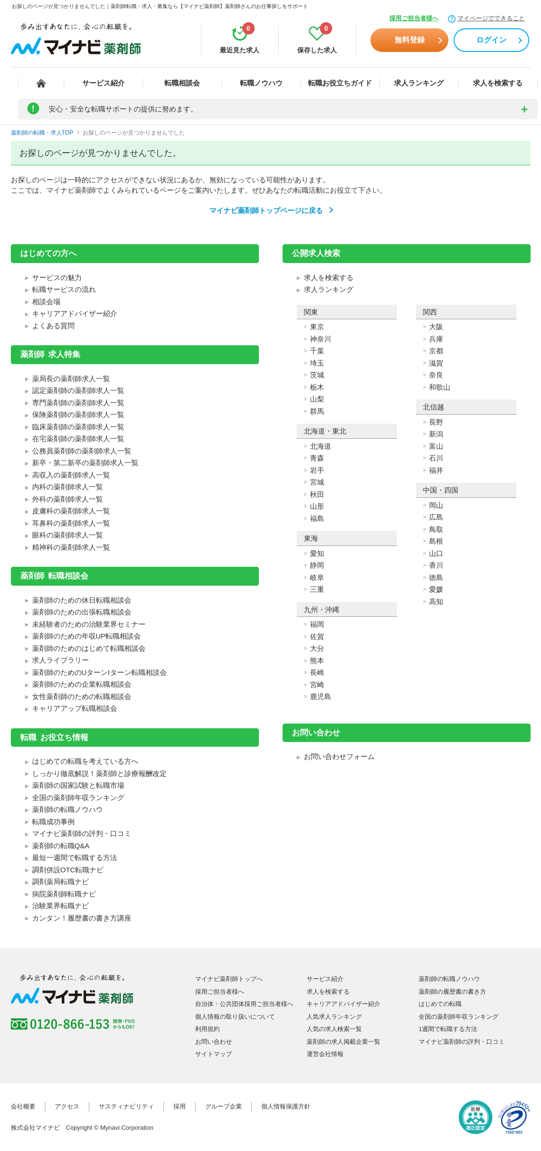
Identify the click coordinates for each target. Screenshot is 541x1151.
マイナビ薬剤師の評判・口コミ (81, 833)
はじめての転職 (440, 1003)
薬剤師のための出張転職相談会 (81, 612)
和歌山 (439, 387)
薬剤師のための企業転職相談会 (81, 684)
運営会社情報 (325, 1053)
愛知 (317, 553)
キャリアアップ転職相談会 (74, 708)
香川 (436, 565)
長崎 (317, 672)
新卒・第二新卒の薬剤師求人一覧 (85, 463)
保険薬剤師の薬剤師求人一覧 (78, 414)
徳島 (436, 577)
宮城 (317, 482)
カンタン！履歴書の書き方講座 (81, 918)
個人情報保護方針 (285, 1106)
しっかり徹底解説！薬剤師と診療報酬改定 (99, 773)
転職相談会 (182, 83)
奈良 (436, 375)
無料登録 (410, 40)
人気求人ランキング (334, 1016)
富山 (436, 446)
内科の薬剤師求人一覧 (67, 487)
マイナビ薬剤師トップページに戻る (266, 210)
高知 (436, 601)
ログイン (491, 40)
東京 (317, 327)
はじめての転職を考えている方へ (85, 761)
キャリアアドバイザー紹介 (74, 313)
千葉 (317, 351)
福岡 (317, 624)
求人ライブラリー (60, 660)
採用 (179, 1106)
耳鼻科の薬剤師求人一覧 (71, 523)
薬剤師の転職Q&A (61, 846)
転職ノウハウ (261, 83)
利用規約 (207, 1028)
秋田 (317, 494)
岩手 (317, 470)
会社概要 (23, 1106)
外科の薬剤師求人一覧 (67, 499)
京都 (436, 351)
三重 (317, 589)
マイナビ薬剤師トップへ (229, 978)
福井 (436, 470)
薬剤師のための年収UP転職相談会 (86, 636)
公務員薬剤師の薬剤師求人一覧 (81, 451)
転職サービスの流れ (64, 289)
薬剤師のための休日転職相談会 (81, 600)
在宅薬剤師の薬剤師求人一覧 (78, 439)
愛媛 (436, 589)
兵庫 (436, 339)
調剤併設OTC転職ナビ (68, 870)
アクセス (67, 1106)
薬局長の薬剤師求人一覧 (71, 379)
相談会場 (46, 302)
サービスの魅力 (57, 277)
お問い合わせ (213, 1041)
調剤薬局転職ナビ (60, 882)
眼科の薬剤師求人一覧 (67, 535)
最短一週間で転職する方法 (74, 857)
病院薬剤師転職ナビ (64, 894)
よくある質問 (53, 326)
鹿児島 (320, 696)
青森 (317, 458)
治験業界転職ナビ (60, 906)
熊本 (317, 660)
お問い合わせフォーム (339, 756)
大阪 (436, 327)
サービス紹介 (103, 83)
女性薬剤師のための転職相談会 (81, 696)
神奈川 (320, 339)
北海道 (320, 446)
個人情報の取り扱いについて (235, 1016)
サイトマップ (213, 1053)
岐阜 (317, 577)
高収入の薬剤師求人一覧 (71, 475)
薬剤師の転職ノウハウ (67, 809)
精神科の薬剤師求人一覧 (71, 547)
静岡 (317, 565)
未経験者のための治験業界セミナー (89, 624)
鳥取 (436, 529)
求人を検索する (498, 83)
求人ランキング (419, 83)
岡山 (436, 505)
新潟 (436, 434)
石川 (436, 458)
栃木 (317, 387)
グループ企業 (223, 1106)
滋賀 (436, 363)
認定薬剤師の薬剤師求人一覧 (78, 390)
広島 (436, 517)
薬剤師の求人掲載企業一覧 (343, 1041)
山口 (436, 553)
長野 (436, 422)
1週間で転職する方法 (448, 1028)
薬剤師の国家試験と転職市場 (78, 785)
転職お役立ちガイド (340, 83)
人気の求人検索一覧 (334, 1028)
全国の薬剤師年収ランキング (78, 797)
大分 (317, 648)
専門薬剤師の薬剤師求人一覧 (78, 403)
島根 (436, 541)
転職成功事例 (53, 822)
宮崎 (317, 685)
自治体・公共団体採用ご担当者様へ (244, 1003)
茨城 (317, 375)
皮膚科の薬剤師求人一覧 (71, 511)
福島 (317, 518)
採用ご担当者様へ (413, 18)
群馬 (317, 411)
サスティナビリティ (126, 1106)
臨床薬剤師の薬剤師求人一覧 (78, 427)
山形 (317, 506)
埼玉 (317, 363)
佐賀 (317, 636)
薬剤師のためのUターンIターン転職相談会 (99, 672)
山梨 (317, 399)
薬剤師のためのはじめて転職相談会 (89, 648)
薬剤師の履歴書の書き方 (452, 991)
